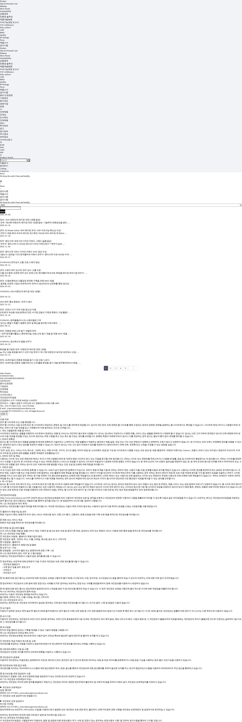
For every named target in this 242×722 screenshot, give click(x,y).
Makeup (3, 6)
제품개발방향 (6, 19)
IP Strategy (4, 37)
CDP (2, 30)
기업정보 (4, 98)
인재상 (3, 114)
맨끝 (136, 368)
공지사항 (4, 45)
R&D (2, 32)
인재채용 (4, 112)
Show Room (5, 9)
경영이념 (4, 104)
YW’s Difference (7, 25)
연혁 (2, 106)
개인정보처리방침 (8, 397)
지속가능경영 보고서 (9, 22)
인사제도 (4, 117)
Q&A (2, 123)
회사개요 (4, 101)
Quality (3, 35)
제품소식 (4, 42)
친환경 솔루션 (6, 16)
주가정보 (4, 134)
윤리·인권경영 (6, 95)
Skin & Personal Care (9, 4)
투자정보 (4, 125)
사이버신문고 (6, 140)
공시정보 (4, 131)
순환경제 (4, 14)
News (2, 40)
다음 (130, 368)
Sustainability (5, 11)
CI (1, 109)
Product (3, 1)
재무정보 (4, 137)
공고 (2, 128)
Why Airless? (5, 27)
